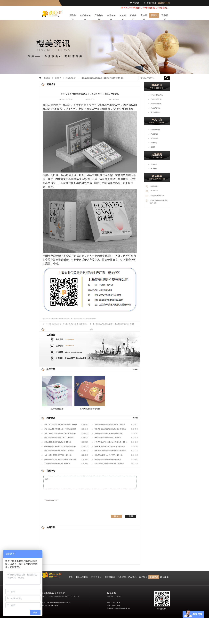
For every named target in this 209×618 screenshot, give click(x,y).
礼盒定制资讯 (155, 108)
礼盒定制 (123, 16)
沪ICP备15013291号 (51, 605)
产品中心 (133, 16)
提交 (116, 516)
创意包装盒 (111, 16)
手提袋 (153, 147)
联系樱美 (164, 16)
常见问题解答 (155, 112)
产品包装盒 (99, 16)
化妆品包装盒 (85, 16)
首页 (71, 577)
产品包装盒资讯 (71, 78)
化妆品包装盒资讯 (157, 95)
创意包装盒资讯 (156, 103)
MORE (135, 369)
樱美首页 (73, 16)
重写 (131, 516)
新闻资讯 (154, 16)
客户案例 (144, 16)
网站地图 (136, 3)
